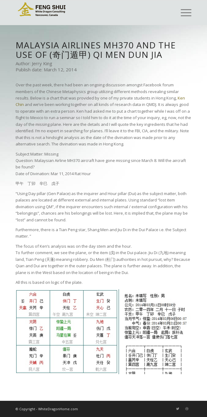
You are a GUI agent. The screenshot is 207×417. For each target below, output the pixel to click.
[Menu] (183, 12)
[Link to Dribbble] (186, 408)
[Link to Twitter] (177, 408)
